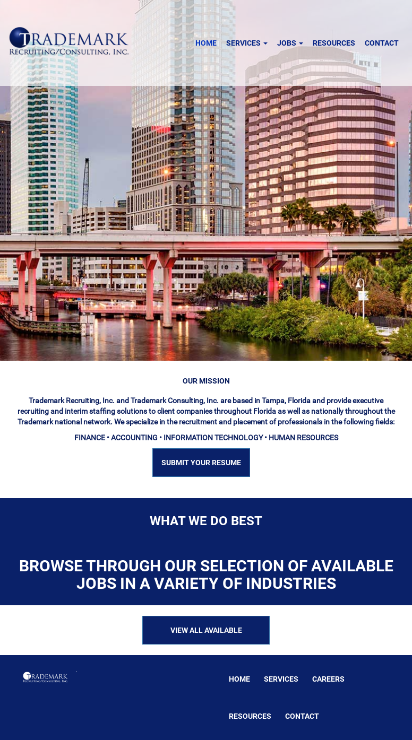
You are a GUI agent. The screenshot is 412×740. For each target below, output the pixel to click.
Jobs (290, 43)
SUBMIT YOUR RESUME (201, 462)
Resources (334, 43)
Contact (382, 43)
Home (206, 43)
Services (247, 43)
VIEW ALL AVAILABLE (206, 630)
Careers (328, 679)
